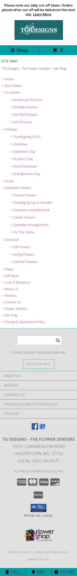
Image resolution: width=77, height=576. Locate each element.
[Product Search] (39, 340)
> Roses (8, 181)
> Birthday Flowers (24, 107)
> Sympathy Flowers (16, 187)
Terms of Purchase (50, 552)
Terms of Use (38, 559)
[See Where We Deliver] (38, 364)
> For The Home (22, 232)
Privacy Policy (20, 552)
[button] (38, 508)
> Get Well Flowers (24, 114)
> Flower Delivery (14, 308)
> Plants (8, 269)
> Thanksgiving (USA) (25, 136)
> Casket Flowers (22, 217)
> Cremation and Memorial (29, 210)
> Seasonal (10, 239)
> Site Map (10, 315)
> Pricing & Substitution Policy (23, 322)
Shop (19, 50)
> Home (8, 79)
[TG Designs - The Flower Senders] (38, 39)
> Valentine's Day (22, 151)
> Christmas (19, 144)
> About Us (10, 289)
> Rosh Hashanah (23, 166)
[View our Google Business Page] (42, 428)
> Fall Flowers (20, 247)
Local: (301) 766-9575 (38, 461)
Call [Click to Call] (13, 572)
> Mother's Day (21, 159)
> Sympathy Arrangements (29, 225)
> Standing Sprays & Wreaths (31, 202)
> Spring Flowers (22, 254)
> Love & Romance (16, 282)
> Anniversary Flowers (26, 99)
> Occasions (11, 92)
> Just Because (21, 122)
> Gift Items (10, 276)
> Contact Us (11, 302)
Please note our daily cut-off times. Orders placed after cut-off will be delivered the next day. (38, 10)
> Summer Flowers (24, 262)
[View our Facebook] (35, 428)
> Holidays (9, 129)
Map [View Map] (38, 572)
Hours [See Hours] (64, 572)
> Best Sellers (12, 85)
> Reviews (9, 295)
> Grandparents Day (25, 174)
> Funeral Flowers (23, 195)
